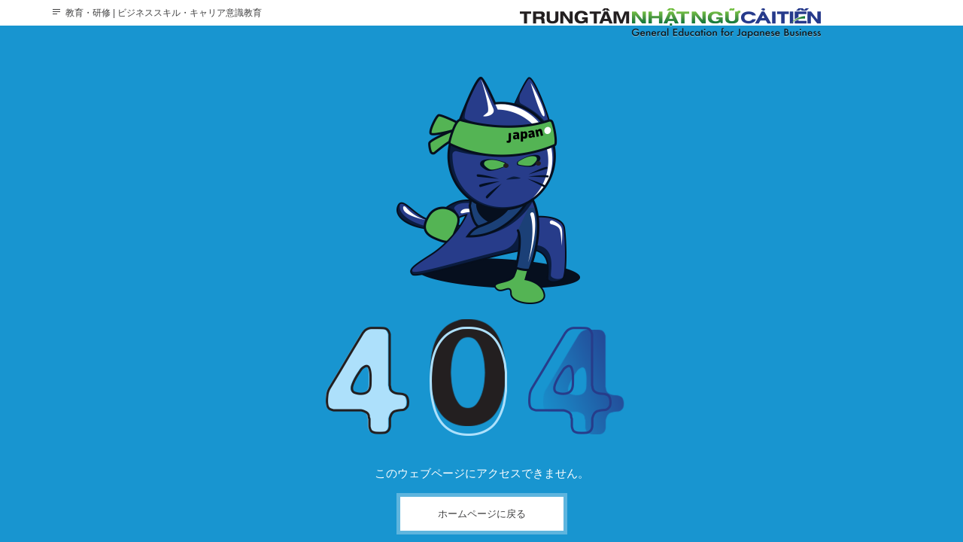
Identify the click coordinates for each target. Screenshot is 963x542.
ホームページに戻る (482, 513)
